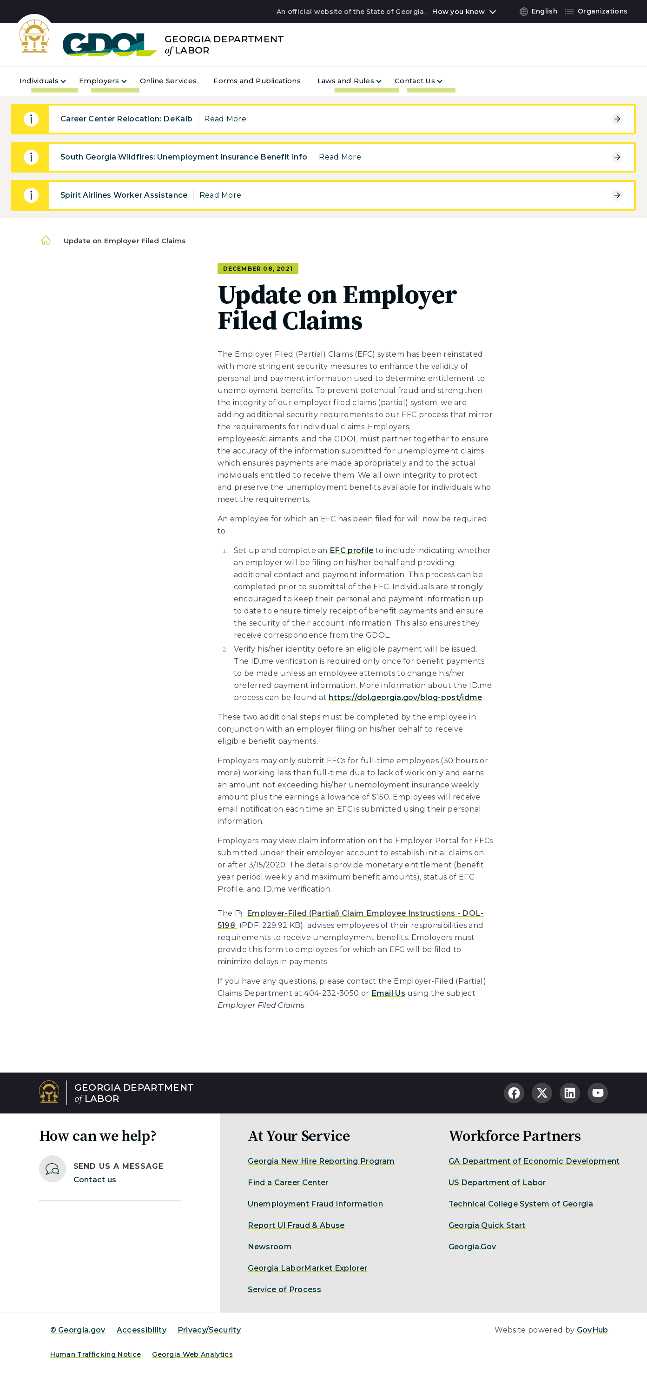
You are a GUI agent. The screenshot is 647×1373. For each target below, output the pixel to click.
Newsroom (270, 1246)
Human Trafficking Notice (95, 1354)
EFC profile (352, 550)
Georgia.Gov (472, 1246)
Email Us (388, 993)
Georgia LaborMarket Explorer (307, 1268)
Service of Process (284, 1289)
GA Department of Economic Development (534, 1161)
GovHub (592, 1330)
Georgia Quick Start (487, 1225)
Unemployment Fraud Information (315, 1204)
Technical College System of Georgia (521, 1204)
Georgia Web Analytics (192, 1354)
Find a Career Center (288, 1182)
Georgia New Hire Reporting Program (321, 1161)
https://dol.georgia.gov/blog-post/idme (405, 697)
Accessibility (141, 1330)
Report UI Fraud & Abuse (296, 1225)
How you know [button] (458, 11)
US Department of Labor (497, 1182)
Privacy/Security (209, 1330)
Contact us (95, 1179)
